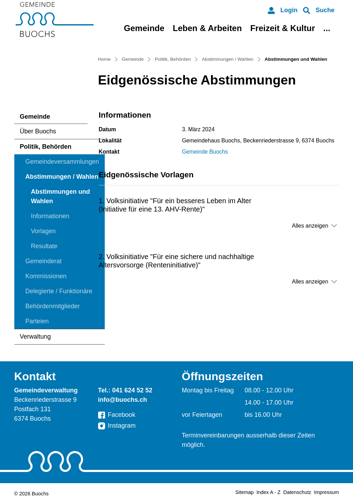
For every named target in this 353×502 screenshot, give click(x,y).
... (326, 28)
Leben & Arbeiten (207, 28)
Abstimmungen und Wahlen (60, 198)
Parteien (37, 321)
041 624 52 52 (132, 390)
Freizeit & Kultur (282, 28)
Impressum (326, 492)
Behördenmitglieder (52, 306)
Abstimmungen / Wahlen (61, 176)
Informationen (50, 216)
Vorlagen (43, 231)
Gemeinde (144, 28)
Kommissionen (46, 276)
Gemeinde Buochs (205, 152)
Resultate (44, 246)
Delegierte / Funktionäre (59, 291)
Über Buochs (38, 131)
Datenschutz (297, 492)
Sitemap (244, 492)
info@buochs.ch (122, 399)
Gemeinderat (43, 261)
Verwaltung (35, 336)
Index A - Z (269, 492)
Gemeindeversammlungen (62, 161)
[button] (318, 10)
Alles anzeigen (310, 226)
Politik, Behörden (46, 146)
